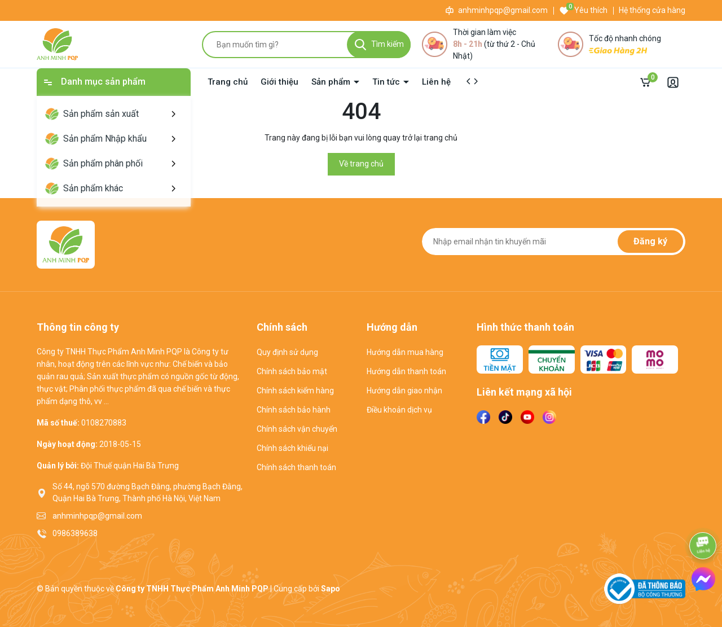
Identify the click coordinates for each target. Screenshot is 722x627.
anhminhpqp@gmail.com (503, 10)
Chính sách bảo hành (294, 409)
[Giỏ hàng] (648, 82)
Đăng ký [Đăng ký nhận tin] (650, 241)
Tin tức (387, 82)
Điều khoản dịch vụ (399, 409)
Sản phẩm (332, 82)
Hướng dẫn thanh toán (406, 371)
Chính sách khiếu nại (292, 448)
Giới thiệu (279, 82)
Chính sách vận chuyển (297, 428)
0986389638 (75, 533)
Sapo (330, 588)
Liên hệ (436, 82)
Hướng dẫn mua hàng (405, 352)
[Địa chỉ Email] (554, 241)
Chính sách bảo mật (292, 371)
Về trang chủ (361, 163)
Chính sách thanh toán (296, 467)
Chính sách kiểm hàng (295, 390)
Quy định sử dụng (287, 352)
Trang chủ (228, 82)
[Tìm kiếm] (379, 44)
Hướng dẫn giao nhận (404, 390)
